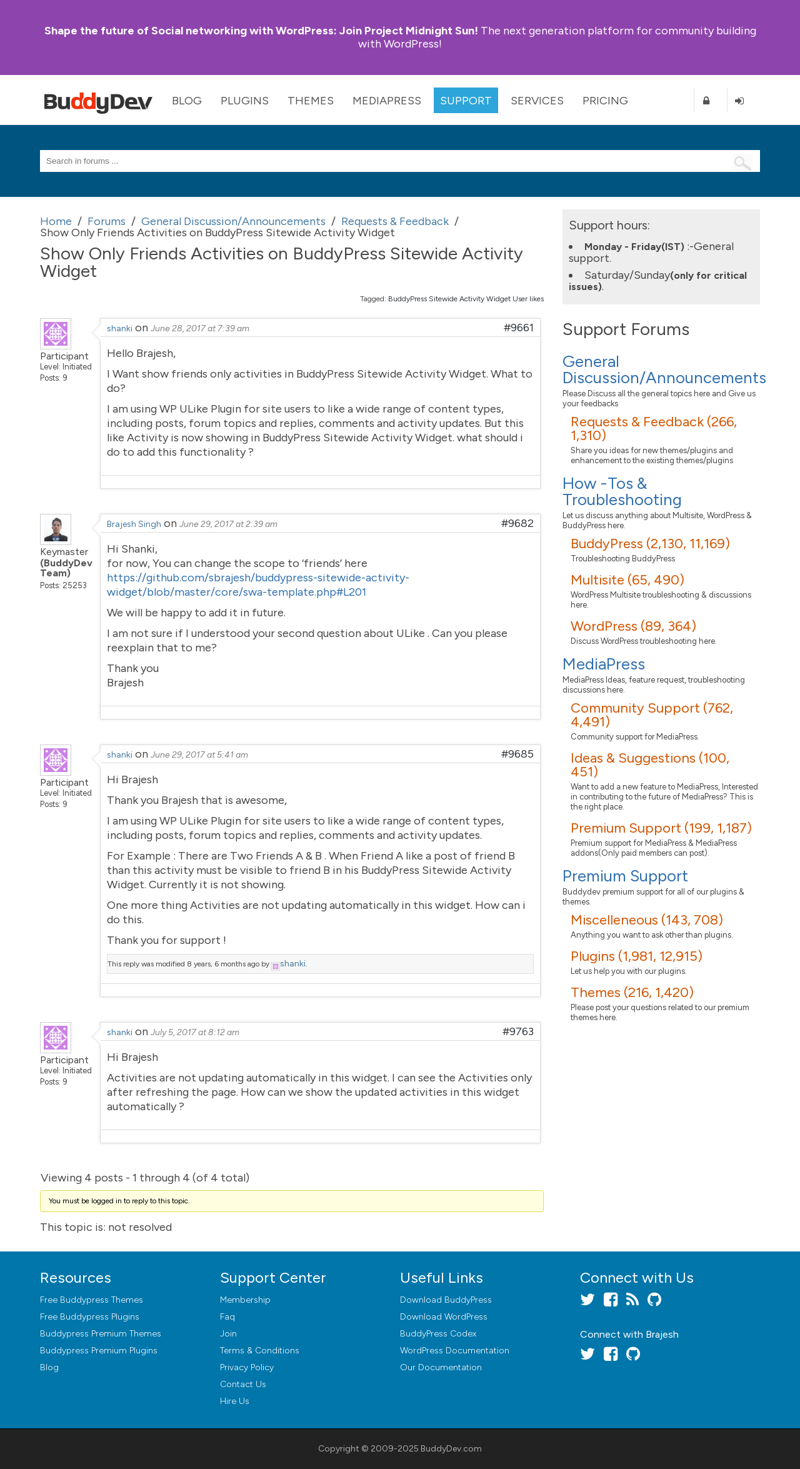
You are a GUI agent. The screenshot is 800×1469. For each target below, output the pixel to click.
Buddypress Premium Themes (100, 1333)
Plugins (245, 101)
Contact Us (243, 1384)
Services (537, 101)
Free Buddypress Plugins (89, 1316)
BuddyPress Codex (438, 1333)
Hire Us (234, 1401)
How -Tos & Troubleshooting (622, 491)
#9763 (518, 1031)
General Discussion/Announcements (664, 369)
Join (228, 1333)
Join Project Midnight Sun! (261, 31)
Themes (311, 101)
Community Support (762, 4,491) (652, 714)
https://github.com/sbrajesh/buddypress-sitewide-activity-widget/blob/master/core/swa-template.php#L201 (258, 585)
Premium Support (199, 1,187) (661, 828)
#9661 (519, 327)
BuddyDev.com (451, 1448)
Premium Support (625, 876)
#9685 (517, 754)
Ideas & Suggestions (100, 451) (650, 765)
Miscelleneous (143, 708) (647, 919)
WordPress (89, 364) (633, 626)
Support (466, 101)
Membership (245, 1300)
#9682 (517, 523)
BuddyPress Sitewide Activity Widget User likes (466, 298)
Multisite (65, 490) (627, 579)
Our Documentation (441, 1367)
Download (446, 1300)
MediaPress (386, 101)
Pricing (605, 101)
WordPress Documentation (454, 1350)
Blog (187, 101)
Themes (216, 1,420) (632, 992)
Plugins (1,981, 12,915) (636, 956)
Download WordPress (444, 1316)
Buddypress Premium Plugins (99, 1350)
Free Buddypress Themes (91, 1300)
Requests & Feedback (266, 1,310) (654, 428)
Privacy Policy (247, 1367)
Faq (227, 1316)
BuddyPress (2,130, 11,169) (650, 543)
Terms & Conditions (259, 1350)
